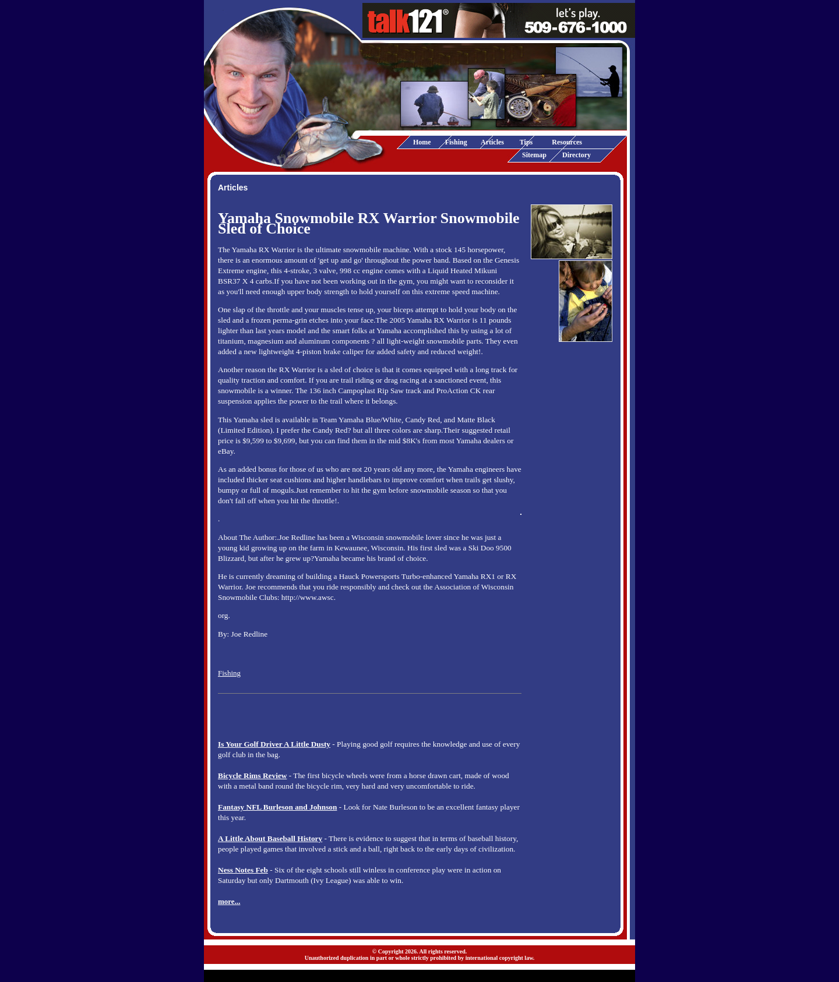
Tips (526, 142)
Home (422, 142)
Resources (567, 142)
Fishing (456, 142)
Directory (576, 155)
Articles (492, 142)
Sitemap (534, 155)
